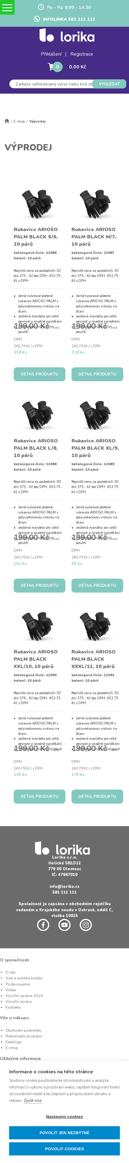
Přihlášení (51, 54)
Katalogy (13, 1042)
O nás (10, 972)
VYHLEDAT (109, 84)
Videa (10, 990)
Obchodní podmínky (23, 1030)
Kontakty (13, 1007)
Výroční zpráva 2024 (24, 996)
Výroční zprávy (18, 1001)
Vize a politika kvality (24, 978)
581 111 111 (64, 892)
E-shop (19, 121)
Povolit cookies (64, 1149)
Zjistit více (32, 1100)
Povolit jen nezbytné (64, 1132)
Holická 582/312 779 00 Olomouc (64, 866)
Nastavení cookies (64, 1116)
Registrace (81, 54)
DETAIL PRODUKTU (39, 374)
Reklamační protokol (23, 1036)
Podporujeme (17, 984)
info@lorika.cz (64, 886)
